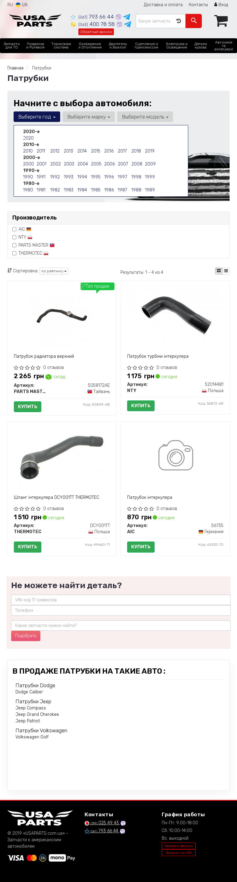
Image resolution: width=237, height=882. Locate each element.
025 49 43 (102, 823)
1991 (41, 177)
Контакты (198, 4)
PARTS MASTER (33, 245)
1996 (109, 177)
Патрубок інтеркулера (149, 497)
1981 (41, 190)
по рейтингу (54, 271)
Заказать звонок (178, 846)
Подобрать (25, 635)
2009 (150, 164)
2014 (82, 151)
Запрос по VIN (179, 853)
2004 (82, 164)
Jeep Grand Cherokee (37, 714)
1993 (68, 177)
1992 (55, 177)
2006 (109, 164)
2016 (109, 151)
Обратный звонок (96, 32)
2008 (136, 164)
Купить (27, 406)
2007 (123, 164)
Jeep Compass (30, 708)
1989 (150, 190)
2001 (41, 164)
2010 (28, 151)
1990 (28, 177)
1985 (96, 190)
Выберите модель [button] (145, 117)
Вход (221, 4)
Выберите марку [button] (88, 117)
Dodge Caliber (29, 692)
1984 (82, 190)
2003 (69, 164)
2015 (95, 151)
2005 (96, 164)
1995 (96, 177)
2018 (136, 151)
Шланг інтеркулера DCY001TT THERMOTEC (56, 497)
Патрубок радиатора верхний (44, 356)
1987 (122, 190)
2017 (122, 151)
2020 (28, 138)
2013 (68, 151)
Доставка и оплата (163, 4)
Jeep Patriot (27, 721)
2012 (55, 151)
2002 (55, 164)
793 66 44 (93, 17)
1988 (136, 190)
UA (21, 4)
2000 (28, 164)
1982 (55, 190)
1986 (109, 190)
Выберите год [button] (37, 117)
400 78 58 (93, 24)
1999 (150, 177)
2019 (150, 151)
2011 (41, 151)
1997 (122, 177)
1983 (68, 190)
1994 (82, 177)
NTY (22, 237)
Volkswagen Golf (31, 737)
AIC (21, 229)
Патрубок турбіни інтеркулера (158, 356)
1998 (136, 177)
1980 (28, 190)
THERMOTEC (30, 253)
